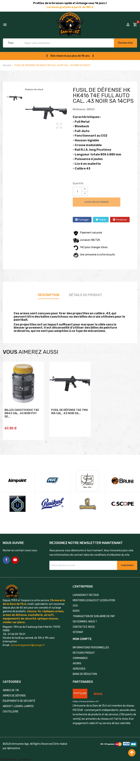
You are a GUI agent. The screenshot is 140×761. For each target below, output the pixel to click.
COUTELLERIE (10, 710)
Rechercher (123, 42)
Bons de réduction (85, 672)
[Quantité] (77, 191)
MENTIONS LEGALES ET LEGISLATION (94, 598)
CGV (75, 604)
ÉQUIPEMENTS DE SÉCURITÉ (19, 699)
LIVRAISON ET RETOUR (86, 593)
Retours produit (84, 651)
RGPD (76, 609)
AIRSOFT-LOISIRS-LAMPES (18, 704)
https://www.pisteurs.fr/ (86, 700)
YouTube (15, 558)
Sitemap (78, 630)
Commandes (80, 656)
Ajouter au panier (99, 202)
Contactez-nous (84, 625)
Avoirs (77, 662)
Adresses (79, 667)
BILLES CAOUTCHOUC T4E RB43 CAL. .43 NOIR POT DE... (22, 420)
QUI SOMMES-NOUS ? (85, 620)
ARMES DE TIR (11, 688)
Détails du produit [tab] (85, 295)
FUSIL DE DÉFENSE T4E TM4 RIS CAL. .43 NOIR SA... (69, 419)
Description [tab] (48, 295)
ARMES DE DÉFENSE (14, 694)
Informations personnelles (91, 646)
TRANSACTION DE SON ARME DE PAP (94, 614)
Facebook (6, 558)
